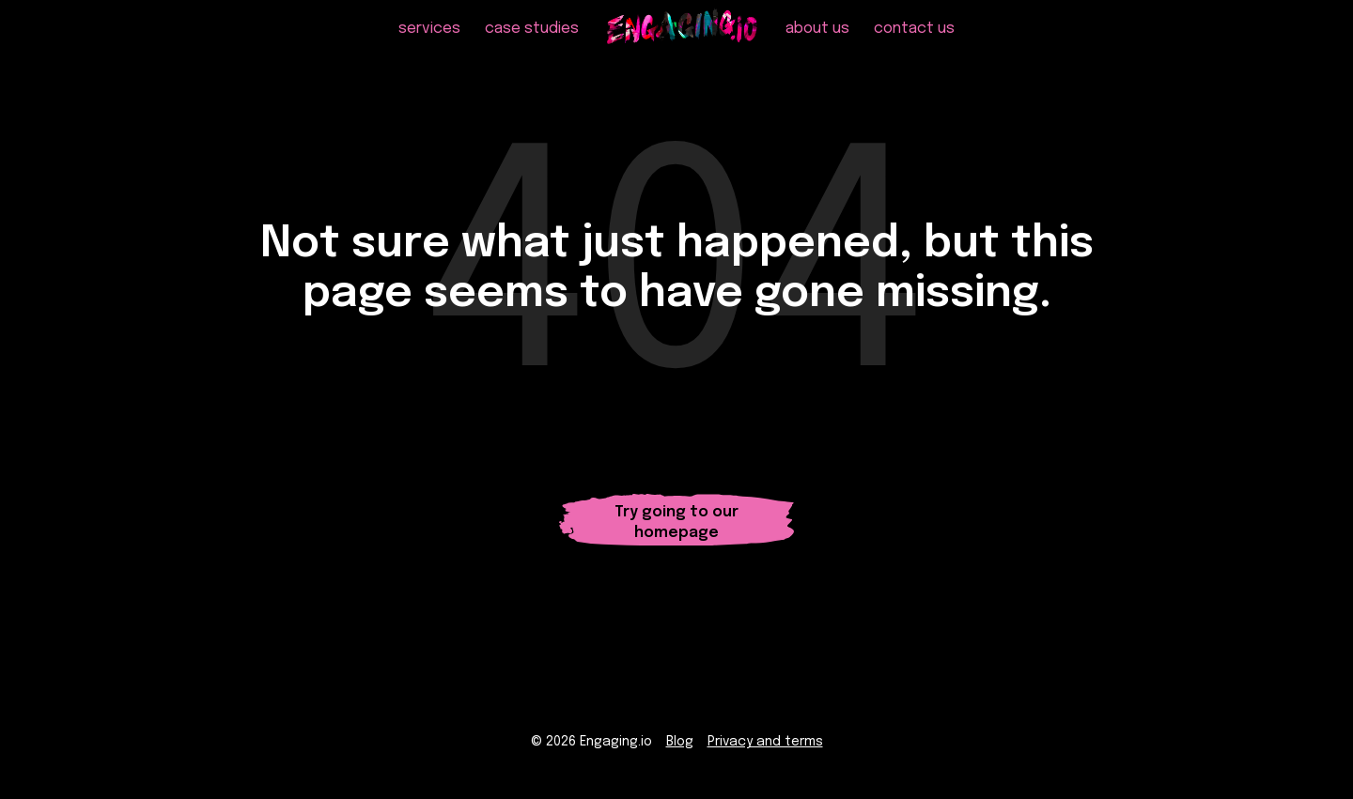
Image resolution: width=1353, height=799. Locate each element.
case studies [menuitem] (532, 38)
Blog (679, 743)
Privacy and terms (765, 743)
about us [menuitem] (817, 38)
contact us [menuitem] (914, 38)
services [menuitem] (429, 38)
